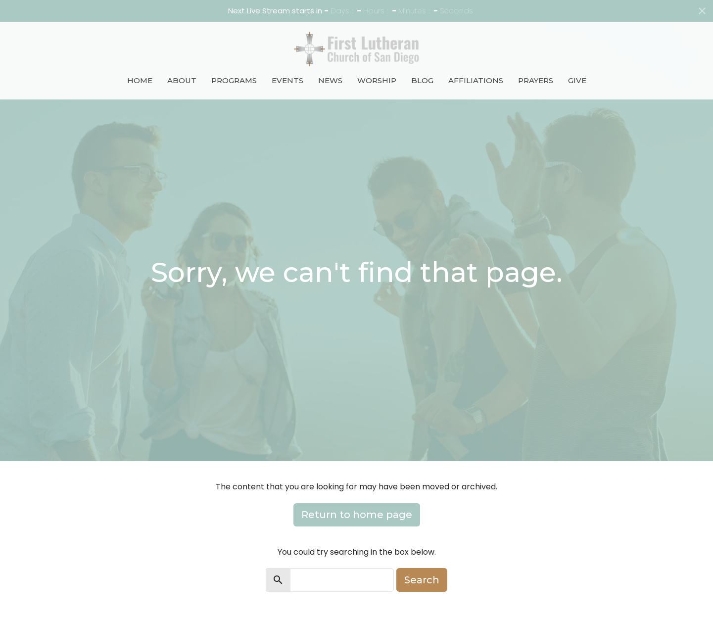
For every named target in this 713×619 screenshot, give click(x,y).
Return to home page (356, 515)
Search (421, 580)
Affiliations (475, 80)
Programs (234, 80)
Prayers (535, 80)
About (181, 80)
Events (287, 80)
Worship (376, 80)
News (330, 80)
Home (139, 80)
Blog (422, 80)
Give (577, 80)
